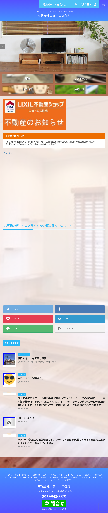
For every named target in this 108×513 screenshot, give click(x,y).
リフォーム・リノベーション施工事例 (23, 478)
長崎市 (47, 369)
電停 (54, 369)
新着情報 (43, 478)
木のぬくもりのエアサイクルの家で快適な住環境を (54, 492)
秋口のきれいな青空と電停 (32, 366)
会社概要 (64, 478)
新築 (16, 476)
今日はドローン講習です (31, 386)
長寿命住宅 (25, 476)
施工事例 (88, 476)
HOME (9, 476)
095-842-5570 (54, 497)
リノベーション (75, 476)
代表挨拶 (74, 478)
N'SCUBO (36, 476)
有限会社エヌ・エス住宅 (54, 15)
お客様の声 (54, 478)
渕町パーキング (26, 425)
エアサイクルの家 (49, 476)
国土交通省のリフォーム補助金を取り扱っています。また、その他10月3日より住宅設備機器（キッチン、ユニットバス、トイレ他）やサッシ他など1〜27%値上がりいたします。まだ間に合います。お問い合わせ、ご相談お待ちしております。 (61, 409)
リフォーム (63, 476)
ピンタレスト (10, 160)
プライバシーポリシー (88, 478)
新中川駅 (39, 369)
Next (105, 46)
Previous (2, 46)
